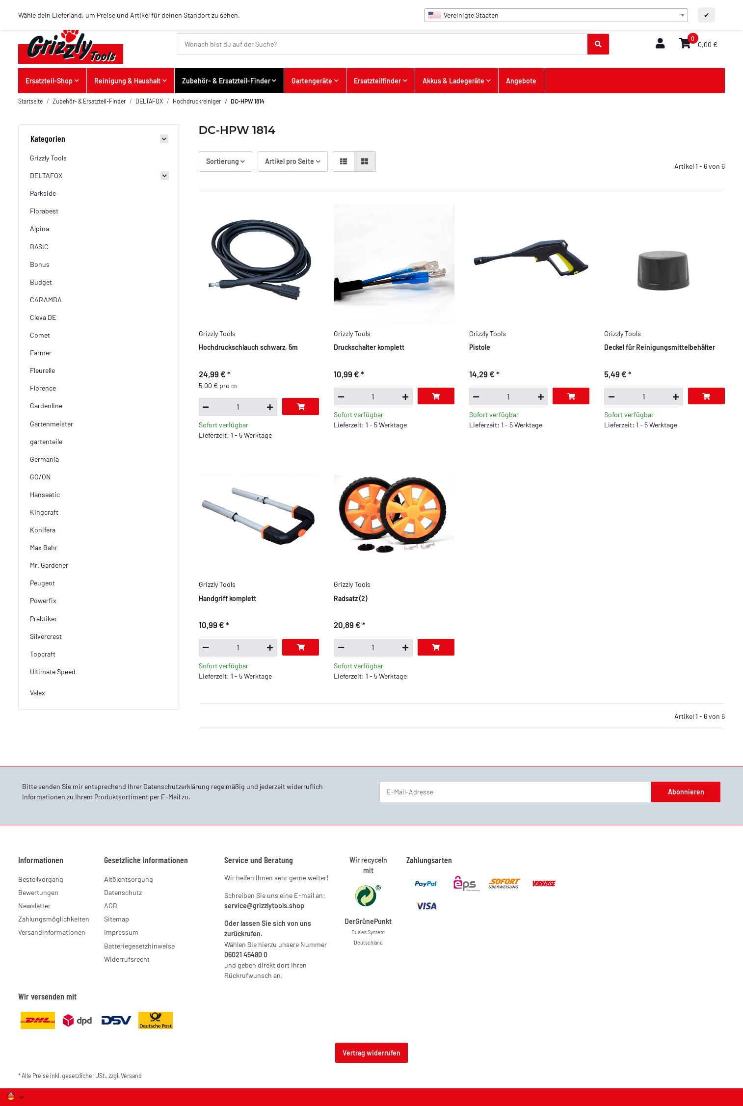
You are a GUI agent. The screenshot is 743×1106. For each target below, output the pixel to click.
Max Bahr (43, 547)
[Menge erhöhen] (270, 406)
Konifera (42, 530)
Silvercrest (46, 636)
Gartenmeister (51, 424)
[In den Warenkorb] (300, 406)
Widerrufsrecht (127, 959)
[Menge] (238, 406)
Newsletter (34, 905)
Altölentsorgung (128, 879)
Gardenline (46, 405)
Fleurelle (42, 370)
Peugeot (42, 583)
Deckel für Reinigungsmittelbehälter (659, 347)
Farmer (41, 352)
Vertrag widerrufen (371, 1053)
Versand (131, 1075)
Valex (37, 692)
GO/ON (40, 477)
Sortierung (222, 161)
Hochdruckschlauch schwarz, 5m (248, 347)
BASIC (39, 246)
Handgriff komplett (227, 598)
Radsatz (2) (350, 598)
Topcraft (42, 654)
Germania (44, 459)
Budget (41, 282)
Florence (43, 388)
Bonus (40, 264)
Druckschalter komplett (369, 347)
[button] (660, 44)
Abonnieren (686, 792)
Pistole (479, 347)
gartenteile (46, 441)
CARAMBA (46, 299)
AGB (110, 905)
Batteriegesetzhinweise (139, 946)
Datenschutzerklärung (176, 786)
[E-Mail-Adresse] (515, 792)
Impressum (121, 932)
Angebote (521, 81)
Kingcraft (44, 512)
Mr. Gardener (49, 565)
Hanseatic (45, 494)
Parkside (43, 193)
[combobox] (556, 15)
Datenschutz (123, 892)
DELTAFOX (46, 175)
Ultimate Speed (53, 671)
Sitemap (116, 919)
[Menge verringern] (205, 406)
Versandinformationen (51, 932)
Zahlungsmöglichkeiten (53, 919)
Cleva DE (43, 317)
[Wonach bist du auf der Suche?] (382, 44)
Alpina (39, 228)
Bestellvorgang (40, 879)
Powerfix (43, 600)
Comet (40, 335)
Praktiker (43, 618)
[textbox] (556, 15)
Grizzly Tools (48, 158)
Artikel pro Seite (289, 161)
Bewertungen (38, 892)
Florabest (44, 211)
